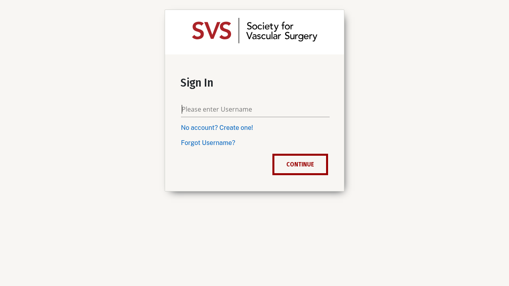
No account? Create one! (217, 127)
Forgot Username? (208, 143)
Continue (300, 164)
